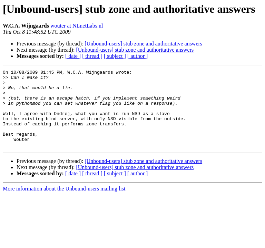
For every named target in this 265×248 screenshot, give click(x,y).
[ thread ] (92, 56)
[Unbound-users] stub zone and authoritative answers (143, 43)
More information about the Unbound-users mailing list (64, 204)
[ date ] (73, 56)
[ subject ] (115, 56)
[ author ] (137, 56)
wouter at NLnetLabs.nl (76, 26)
